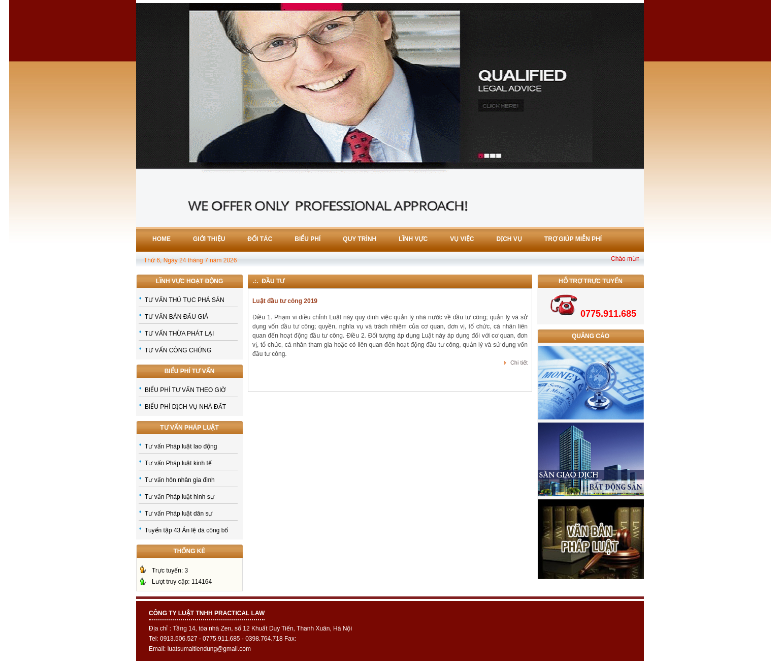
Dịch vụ (509, 239)
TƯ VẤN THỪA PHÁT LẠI (179, 333)
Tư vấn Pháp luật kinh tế (178, 463)
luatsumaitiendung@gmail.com (209, 648)
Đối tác (259, 239)
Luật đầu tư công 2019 (284, 301)
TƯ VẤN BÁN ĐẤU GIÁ (176, 316)
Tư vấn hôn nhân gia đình (180, 480)
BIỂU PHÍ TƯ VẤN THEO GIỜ (185, 390)
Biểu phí (307, 239)
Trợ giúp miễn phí (573, 239)
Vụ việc (462, 239)
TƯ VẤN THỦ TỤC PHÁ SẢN (184, 300)
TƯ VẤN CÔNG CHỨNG (178, 350)
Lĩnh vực (413, 239)
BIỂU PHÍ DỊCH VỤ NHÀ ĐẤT (185, 406)
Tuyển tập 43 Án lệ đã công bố (186, 530)
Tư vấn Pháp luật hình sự (179, 496)
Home (161, 239)
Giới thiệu (209, 239)
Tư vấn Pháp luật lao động (181, 446)
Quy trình (359, 239)
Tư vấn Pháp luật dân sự (178, 513)
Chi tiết (519, 362)
